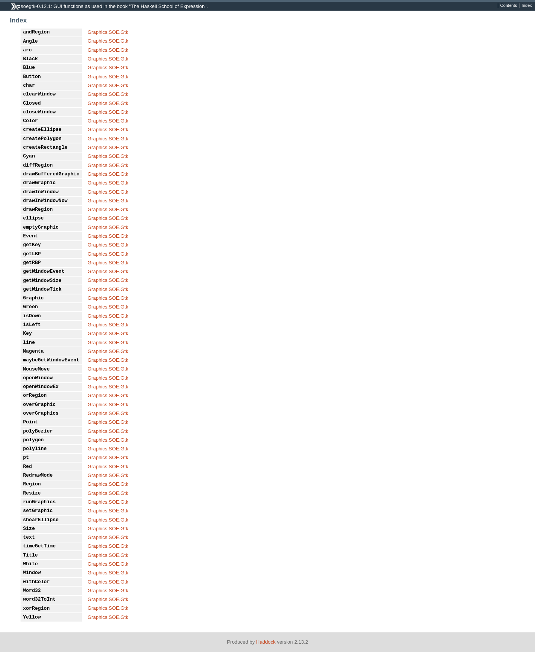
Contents (508, 5)
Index (527, 5)
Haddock (266, 642)
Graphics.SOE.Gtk (107, 32)
